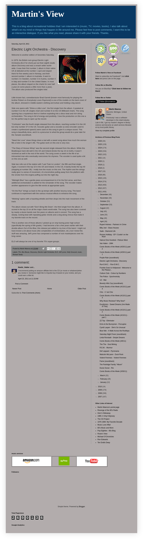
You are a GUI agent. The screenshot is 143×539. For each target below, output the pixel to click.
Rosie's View (102, 434)
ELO (56, 252)
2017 (100, 171)
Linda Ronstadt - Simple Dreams (112, 338)
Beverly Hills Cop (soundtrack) (111, 283)
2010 (100, 387)
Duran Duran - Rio (107, 368)
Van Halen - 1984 (106, 243)
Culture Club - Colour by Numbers (113, 273)
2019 (100, 165)
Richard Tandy (18, 254)
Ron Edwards (102, 439)
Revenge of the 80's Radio (107, 410)
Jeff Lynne (62, 252)
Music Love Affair (104, 425)
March (102, 375)
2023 (100, 151)
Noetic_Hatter (23, 267)
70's (19, 252)
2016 (100, 175)
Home (49, 289)
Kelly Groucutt (72, 252)
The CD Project (103, 419)
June (102, 215)
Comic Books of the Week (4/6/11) (113, 341)
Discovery (33, 252)
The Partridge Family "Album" (111, 365)
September (104, 205)
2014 (100, 182)
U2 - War (103, 280)
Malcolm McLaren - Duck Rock (111, 354)
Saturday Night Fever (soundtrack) (113, 334)
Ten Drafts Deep (103, 443)
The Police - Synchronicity (110, 277)
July (102, 211)
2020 (100, 161)
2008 (100, 393)
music (80, 252)
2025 (100, 144)
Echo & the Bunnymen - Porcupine (113, 324)
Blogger (82, 507)
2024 (100, 148)
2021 (100, 158)
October (103, 201)
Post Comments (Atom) (31, 293)
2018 (100, 168)
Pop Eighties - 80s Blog (106, 431)
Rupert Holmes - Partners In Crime (113, 225)
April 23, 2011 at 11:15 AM (28, 279)
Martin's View (38, 14)
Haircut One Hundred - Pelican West (114, 240)
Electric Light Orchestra (46, 252)
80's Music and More (105, 428)
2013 (100, 185)
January (103, 382)
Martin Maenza (115, 109)
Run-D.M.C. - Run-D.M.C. (109, 264)
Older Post (82, 289)
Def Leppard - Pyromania (109, 351)
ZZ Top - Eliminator (107, 321)
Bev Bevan (25, 252)
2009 (100, 390)
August (103, 208)
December (104, 195)
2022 (100, 154)
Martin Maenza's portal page (108, 407)
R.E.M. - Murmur (106, 348)
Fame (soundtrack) (107, 361)
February (103, 379)
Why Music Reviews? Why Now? (112, 301)
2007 (100, 397)
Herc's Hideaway (103, 413)
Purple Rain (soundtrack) (109, 258)
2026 (100, 141)
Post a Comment (21, 284)
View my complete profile (105, 131)
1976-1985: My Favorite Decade (109, 422)
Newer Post (16, 289)
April (102, 221)
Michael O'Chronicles (105, 437)
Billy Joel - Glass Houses (109, 228)
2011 (100, 192)
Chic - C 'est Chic (106, 292)
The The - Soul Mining (108, 344)
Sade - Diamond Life (107, 231)
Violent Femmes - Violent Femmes (113, 358)
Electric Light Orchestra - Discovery (113, 261)
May (102, 218)
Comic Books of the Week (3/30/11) (113, 371)
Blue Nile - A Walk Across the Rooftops (114, 331)
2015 (100, 178)
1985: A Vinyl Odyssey (106, 416)
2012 (100, 188)
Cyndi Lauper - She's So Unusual (112, 327)
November (104, 198)
